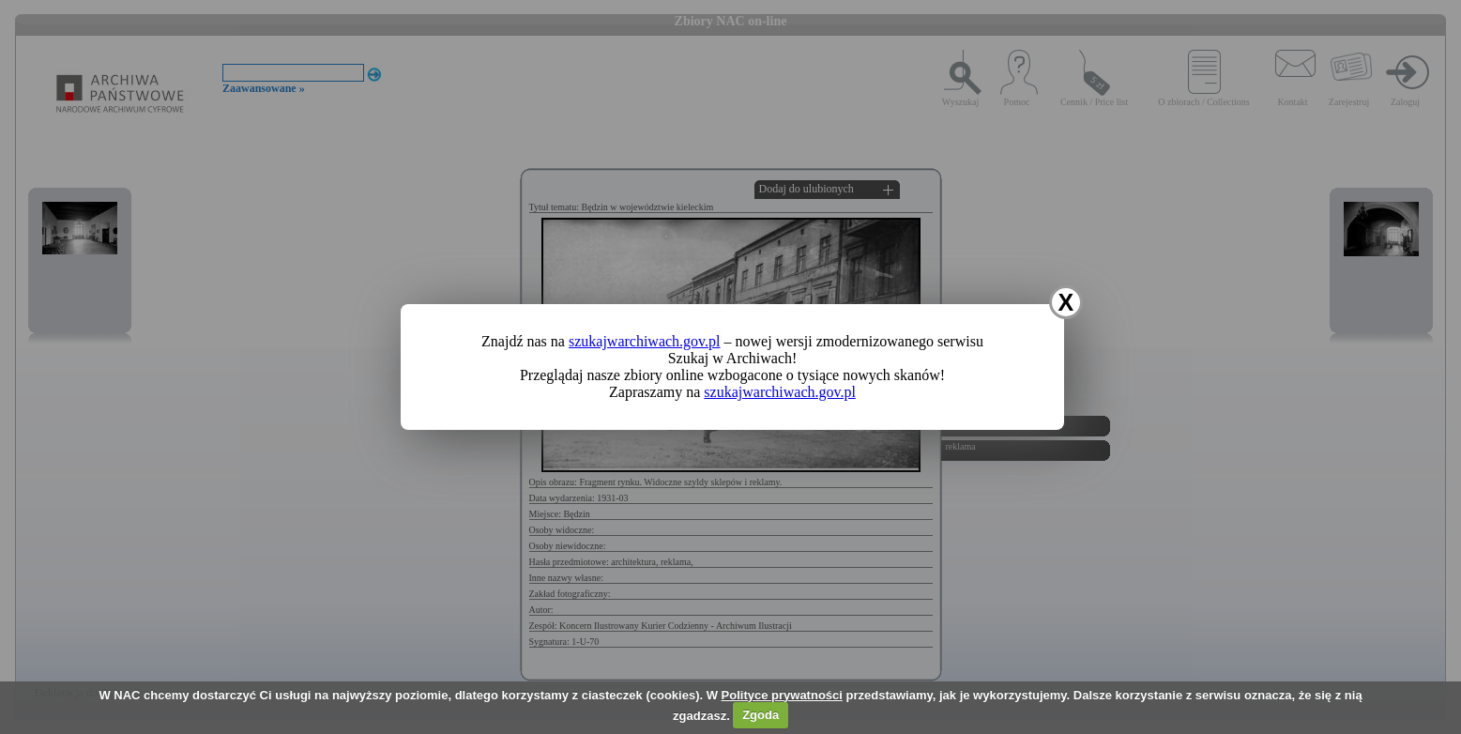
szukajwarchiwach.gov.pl (645, 341)
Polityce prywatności (782, 695)
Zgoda (760, 715)
